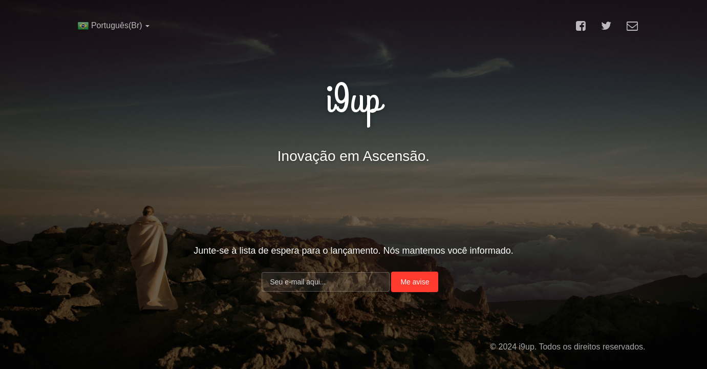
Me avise (414, 282)
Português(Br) (113, 25)
